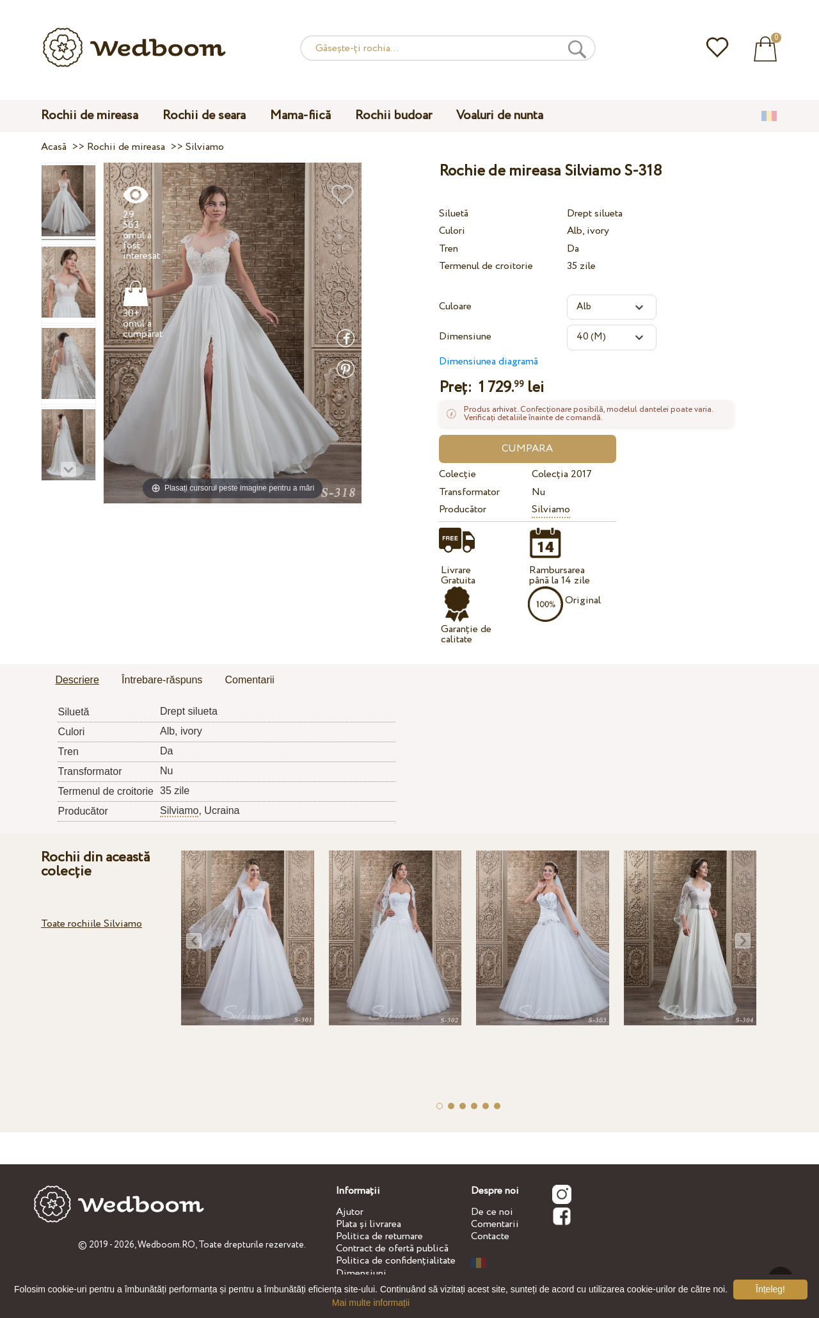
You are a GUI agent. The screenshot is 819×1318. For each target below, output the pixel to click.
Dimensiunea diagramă (488, 361)
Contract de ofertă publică (392, 1248)
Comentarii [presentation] (249, 679)
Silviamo (551, 509)
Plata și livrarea (368, 1224)
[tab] (77, 681)
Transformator (469, 492)
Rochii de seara (204, 115)
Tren (448, 249)
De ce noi (492, 1212)
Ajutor (349, 1212)
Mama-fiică (300, 115)
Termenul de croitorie (486, 266)
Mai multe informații (371, 1303)
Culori (452, 231)
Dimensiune (465, 336)
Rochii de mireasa (89, 115)
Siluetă (453, 213)
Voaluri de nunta (499, 115)
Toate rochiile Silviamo (91, 923)
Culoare (455, 306)
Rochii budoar (393, 115)
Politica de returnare (379, 1236)
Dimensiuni (361, 1273)
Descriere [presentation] (77, 679)
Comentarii (495, 1224)
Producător (462, 509)
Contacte (490, 1236)
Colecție (457, 474)
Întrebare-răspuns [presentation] (162, 679)
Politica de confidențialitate (396, 1260)
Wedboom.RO (166, 1245)
